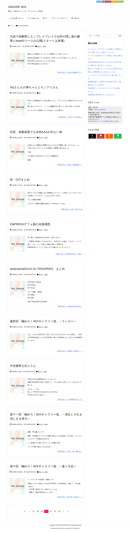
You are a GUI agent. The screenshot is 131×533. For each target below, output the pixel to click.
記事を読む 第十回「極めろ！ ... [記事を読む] (70, 497)
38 (38, 511)
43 (59, 511)
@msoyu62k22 (100, 109)
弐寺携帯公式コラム (23, 365)
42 (55, 511)
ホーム (12, 25)
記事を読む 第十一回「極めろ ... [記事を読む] (70, 451)
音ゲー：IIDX (41, 46)
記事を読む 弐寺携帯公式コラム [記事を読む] (70, 399)
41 (51, 511)
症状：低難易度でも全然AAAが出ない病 (36, 132)
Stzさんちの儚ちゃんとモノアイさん (34, 87)
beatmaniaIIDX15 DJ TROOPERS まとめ (37, 268)
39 (42, 511)
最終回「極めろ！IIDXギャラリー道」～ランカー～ (43, 321)
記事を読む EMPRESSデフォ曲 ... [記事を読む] (69, 254)
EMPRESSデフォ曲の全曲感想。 (31, 224)
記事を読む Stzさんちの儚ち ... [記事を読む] (70, 117)
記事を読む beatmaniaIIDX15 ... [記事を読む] (70, 306)
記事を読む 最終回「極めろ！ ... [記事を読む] (70, 351)
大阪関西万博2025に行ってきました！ (102, 95)
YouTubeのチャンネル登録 (98, 121)
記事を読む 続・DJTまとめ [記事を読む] (72, 209)
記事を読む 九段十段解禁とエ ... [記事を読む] (70, 72)
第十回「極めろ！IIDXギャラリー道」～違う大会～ (43, 466)
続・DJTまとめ (20, 179)
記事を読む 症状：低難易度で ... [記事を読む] (70, 165)
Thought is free (76, 528)
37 (33, 511)
